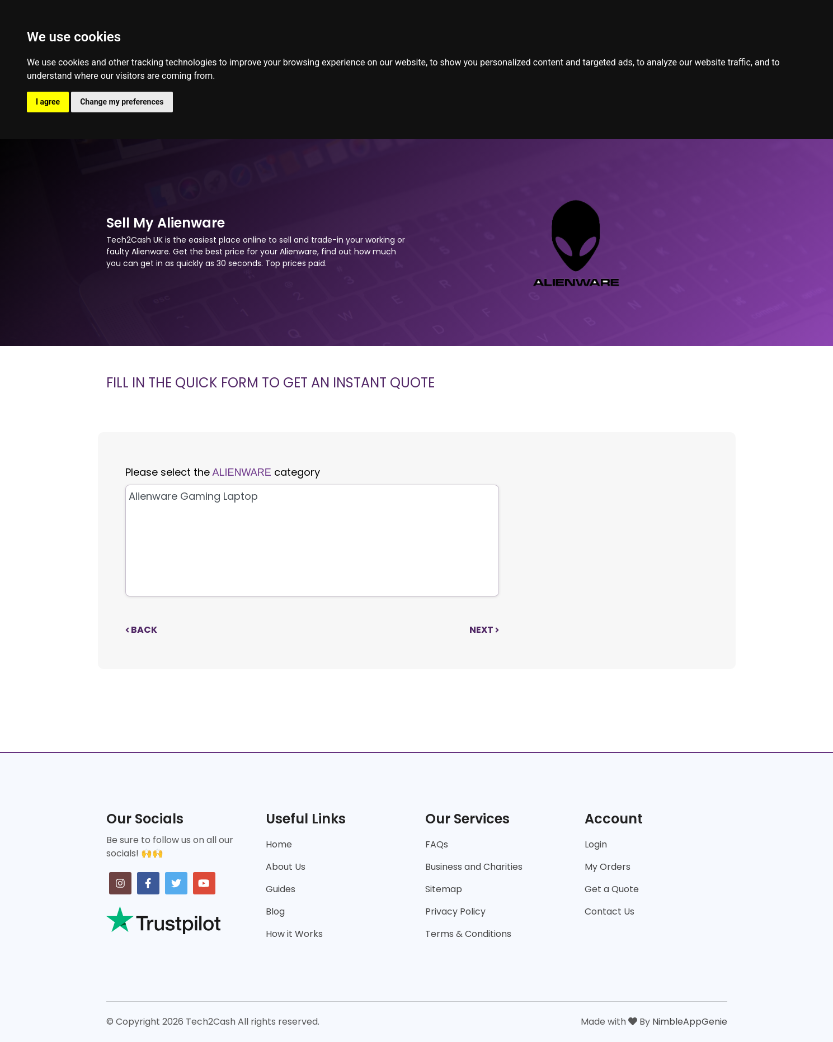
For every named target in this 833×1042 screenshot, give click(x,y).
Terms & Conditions (468, 933)
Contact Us (609, 911)
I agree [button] (48, 101)
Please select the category (222, 472)
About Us (285, 866)
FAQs (436, 844)
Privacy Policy (455, 911)
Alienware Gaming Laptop (310, 496)
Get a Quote (612, 889)
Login (596, 844)
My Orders (607, 866)
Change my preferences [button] (121, 101)
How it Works (294, 933)
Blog (275, 911)
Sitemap (443, 889)
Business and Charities (474, 866)
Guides (280, 889)
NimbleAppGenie (689, 1021)
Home (279, 844)
